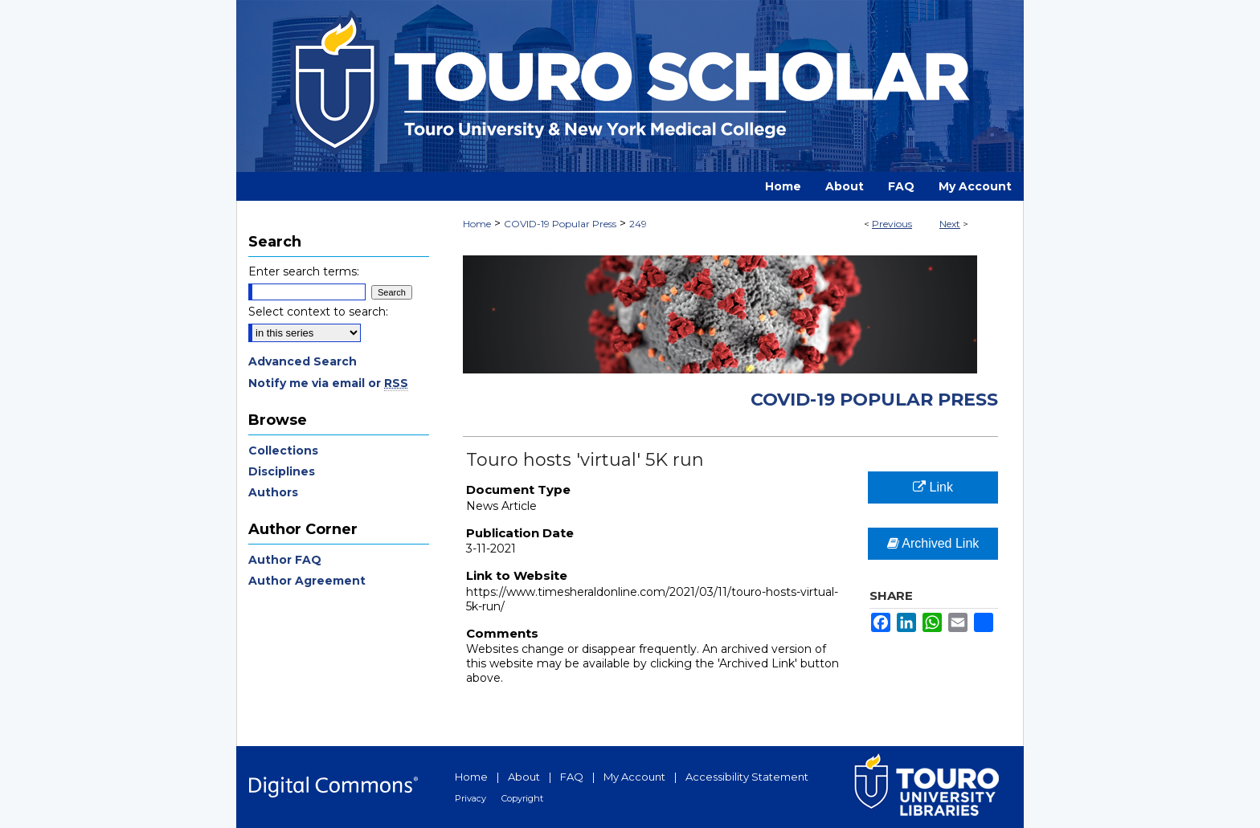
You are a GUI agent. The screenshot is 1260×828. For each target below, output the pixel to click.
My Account (634, 776)
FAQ (571, 776)
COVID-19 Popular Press (560, 224)
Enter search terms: (303, 271)
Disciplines (281, 471)
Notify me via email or (328, 383)
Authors (273, 492)
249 (638, 224)
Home (477, 224)
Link (933, 487)
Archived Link (933, 543)
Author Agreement (307, 580)
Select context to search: (318, 311)
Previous (892, 224)
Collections (283, 450)
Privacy (470, 798)
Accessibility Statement (746, 776)
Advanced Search (302, 361)
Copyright (522, 798)
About (524, 776)
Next (949, 224)
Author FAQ (284, 560)
